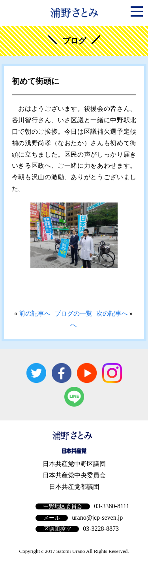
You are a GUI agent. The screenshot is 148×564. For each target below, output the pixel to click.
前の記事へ (35, 313)
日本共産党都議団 (74, 486)
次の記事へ (112, 313)
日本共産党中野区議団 (74, 463)
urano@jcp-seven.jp (97, 517)
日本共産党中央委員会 (74, 475)
